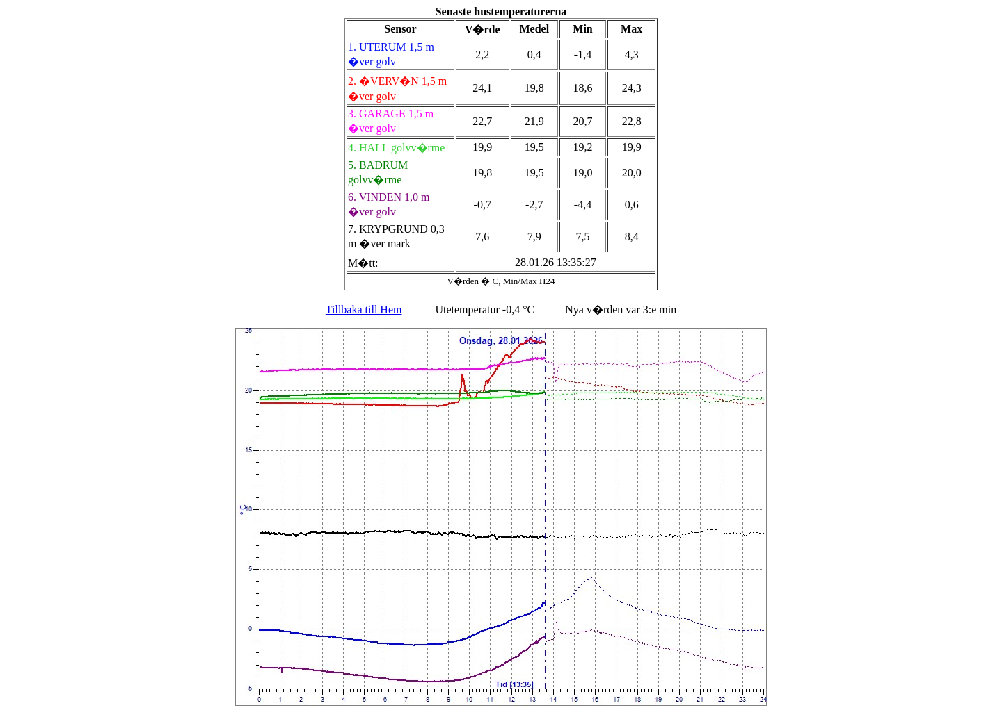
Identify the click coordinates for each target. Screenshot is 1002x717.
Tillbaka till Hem (364, 309)
